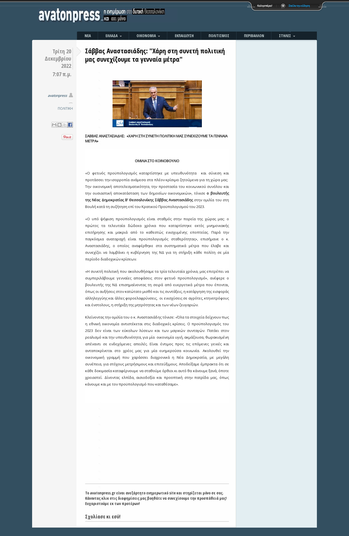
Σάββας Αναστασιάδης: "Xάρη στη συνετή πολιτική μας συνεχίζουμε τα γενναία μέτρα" (155, 55)
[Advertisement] (234, 16)
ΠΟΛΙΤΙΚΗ (65, 108)
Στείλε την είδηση (299, 6)
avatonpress (57, 95)
